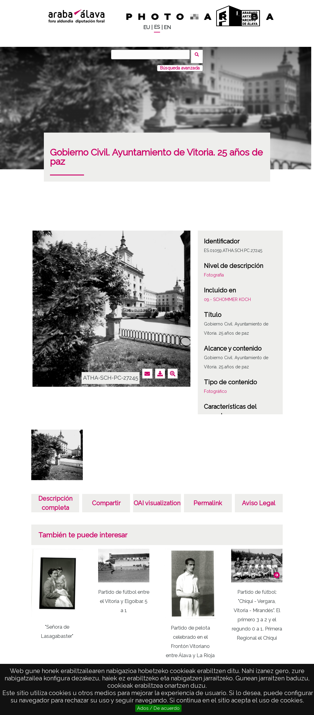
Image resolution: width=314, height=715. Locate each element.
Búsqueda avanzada (180, 64)
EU (146, 27)
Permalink (207, 499)
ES (157, 27)
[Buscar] (152, 54)
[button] (277, 571)
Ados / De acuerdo (158, 708)
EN (167, 27)
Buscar (199, 54)
